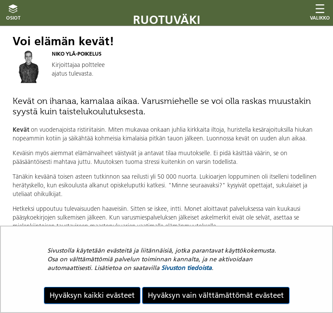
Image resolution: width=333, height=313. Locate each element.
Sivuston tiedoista (186, 268)
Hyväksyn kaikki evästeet (92, 295)
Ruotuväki (166, 20)
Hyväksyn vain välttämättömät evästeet (216, 295)
